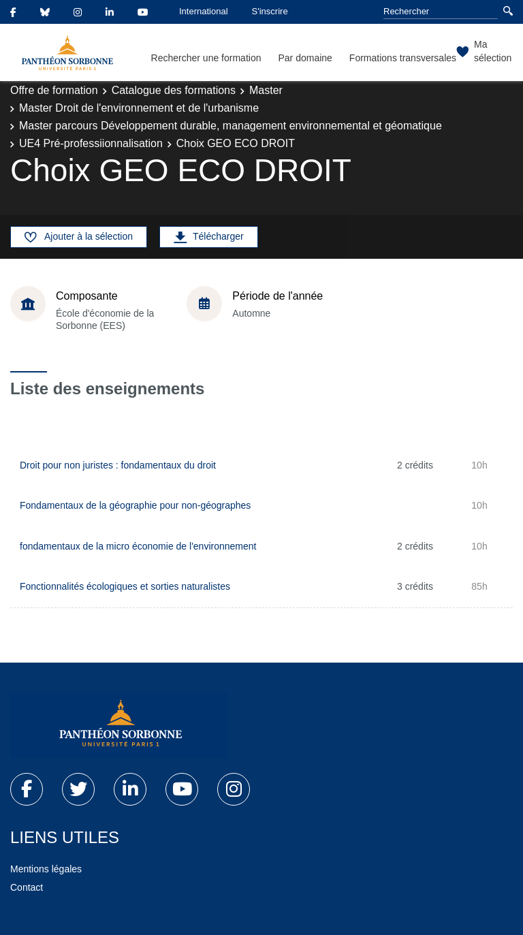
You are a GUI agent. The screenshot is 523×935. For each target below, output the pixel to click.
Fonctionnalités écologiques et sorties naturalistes (125, 586)
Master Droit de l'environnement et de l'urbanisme (139, 108)
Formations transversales (402, 57)
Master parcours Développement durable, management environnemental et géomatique (230, 125)
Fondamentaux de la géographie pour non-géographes (135, 505)
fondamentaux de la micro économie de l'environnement (138, 546)
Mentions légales (46, 868)
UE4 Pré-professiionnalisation (91, 143)
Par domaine (305, 57)
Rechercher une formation (206, 57)
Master (266, 90)
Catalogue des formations (174, 90)
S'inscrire (270, 11)
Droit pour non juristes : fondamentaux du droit (118, 465)
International (203, 11)
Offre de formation (54, 90)
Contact (26, 887)
